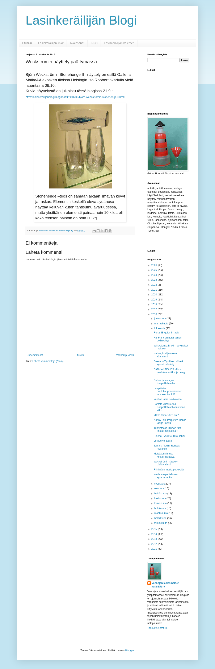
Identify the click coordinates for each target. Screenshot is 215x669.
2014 (154, 534)
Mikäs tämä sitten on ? (166, 415)
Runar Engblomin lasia (166, 332)
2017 (154, 309)
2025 (154, 270)
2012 (154, 544)
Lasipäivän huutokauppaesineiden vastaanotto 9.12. (168, 391)
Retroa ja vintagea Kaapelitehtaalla (164, 382)
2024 (154, 275)
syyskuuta (160, 483)
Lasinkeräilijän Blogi (81, 20)
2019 (154, 299)
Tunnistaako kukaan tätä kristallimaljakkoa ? (167, 429)
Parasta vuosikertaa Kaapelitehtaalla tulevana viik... (169, 407)
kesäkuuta (160, 498)
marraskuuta (161, 323)
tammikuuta (161, 523)
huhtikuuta (160, 508)
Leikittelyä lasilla (163, 440)
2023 (154, 279)
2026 (154, 265)
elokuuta (159, 488)
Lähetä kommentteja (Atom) (47, 361)
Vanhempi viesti (125, 355)
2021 (154, 289)
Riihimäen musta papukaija (169, 469)
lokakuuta (160, 328)
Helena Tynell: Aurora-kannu (169, 436)
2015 (154, 529)
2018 (154, 304)
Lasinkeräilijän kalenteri (119, 43)
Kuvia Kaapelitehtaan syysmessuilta (165, 476)
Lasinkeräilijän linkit (51, 43)
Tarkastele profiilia (157, 628)
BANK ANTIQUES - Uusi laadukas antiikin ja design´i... (170, 372)
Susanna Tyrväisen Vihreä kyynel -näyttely (168, 363)
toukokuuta (160, 503)
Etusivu (27, 43)
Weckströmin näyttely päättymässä (166, 463)
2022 (154, 284)
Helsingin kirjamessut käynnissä (165, 355)
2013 (154, 538)
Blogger (129, 650)
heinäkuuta (160, 493)
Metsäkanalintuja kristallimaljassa (164, 455)
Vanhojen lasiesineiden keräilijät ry (165, 585)
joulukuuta (160, 318)
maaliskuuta (161, 513)
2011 (154, 548)
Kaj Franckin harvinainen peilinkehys (167, 339)
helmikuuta (160, 518)
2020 (154, 294)
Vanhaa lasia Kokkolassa (168, 399)
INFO (94, 43)
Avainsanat (77, 43)
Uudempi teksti (35, 355)
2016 (154, 314)
